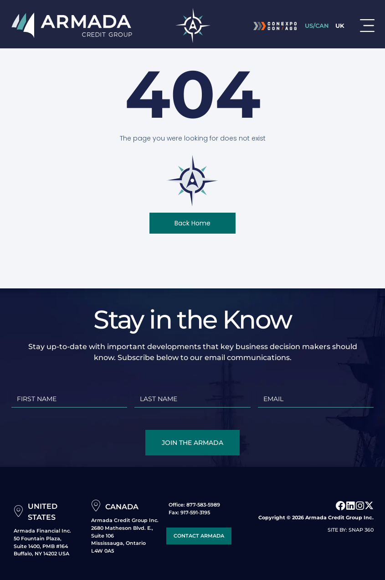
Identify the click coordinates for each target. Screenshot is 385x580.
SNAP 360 (361, 530)
